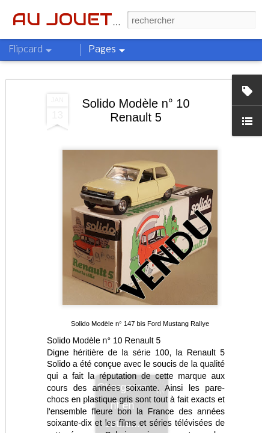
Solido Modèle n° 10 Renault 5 (135, 110)
